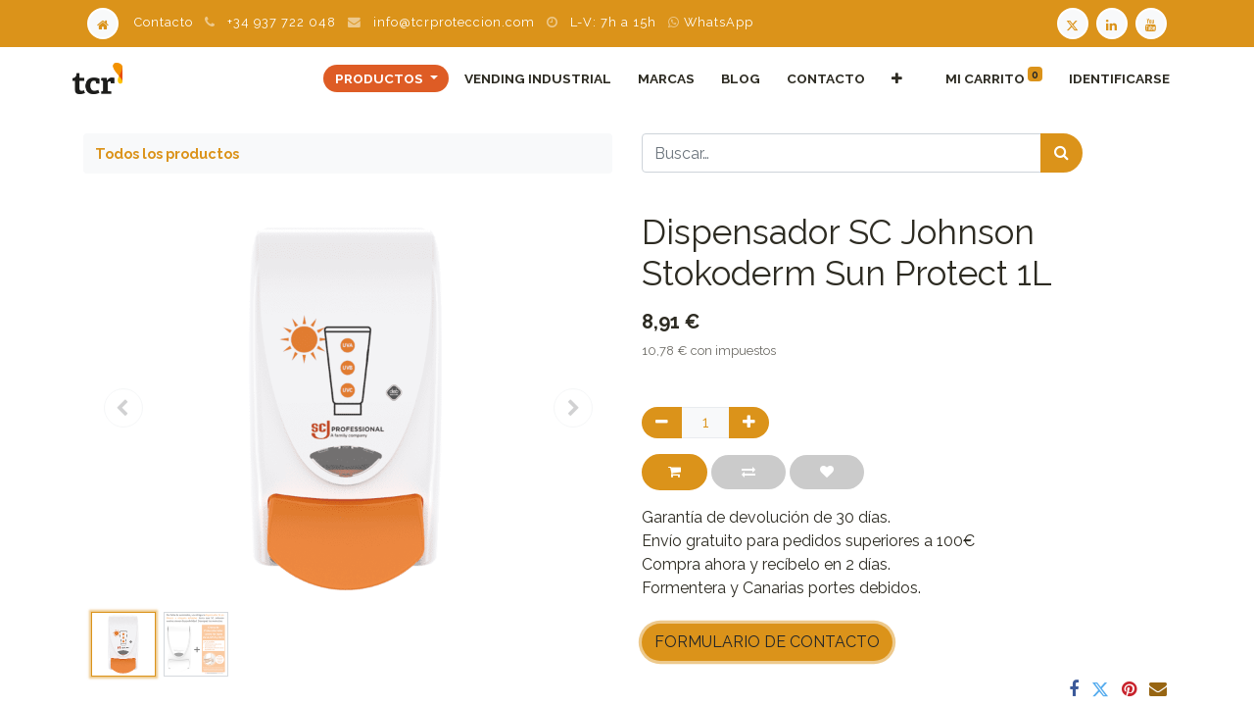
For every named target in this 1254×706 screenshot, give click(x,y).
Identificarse (1108, 78)
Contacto (163, 22)
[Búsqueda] (1061, 153)
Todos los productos (167, 153)
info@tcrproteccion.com (454, 22)
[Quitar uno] (662, 422)
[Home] (102, 22)
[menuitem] (527, 78)
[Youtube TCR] (1153, 22)
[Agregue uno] (749, 422)
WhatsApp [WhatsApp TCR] (710, 22)
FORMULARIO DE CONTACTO (767, 641)
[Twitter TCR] (1072, 22)
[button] (886, 78)
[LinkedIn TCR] (1114, 22)
